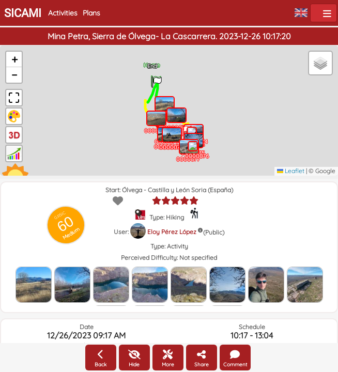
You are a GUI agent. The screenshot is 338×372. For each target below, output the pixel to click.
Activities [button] (63, 13)
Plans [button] (91, 13)
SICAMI (22, 13)
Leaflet (290, 171)
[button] (156, 78)
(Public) (213, 232)
